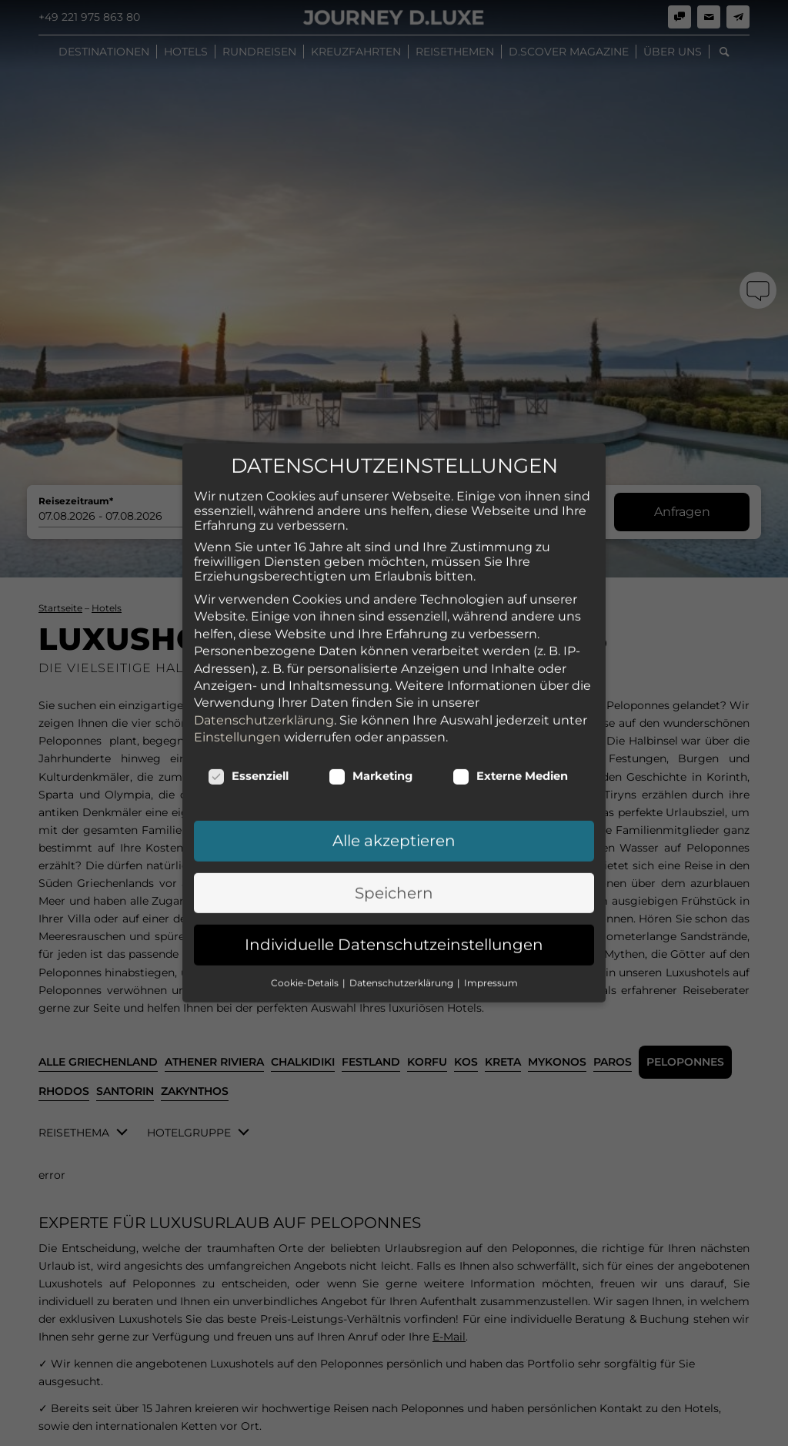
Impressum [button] (491, 631)
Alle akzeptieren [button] (394, 489)
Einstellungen (237, 385)
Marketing (370, 424)
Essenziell (248, 424)
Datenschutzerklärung (264, 368)
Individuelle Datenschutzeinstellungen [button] (394, 593)
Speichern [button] (394, 541)
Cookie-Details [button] (306, 631)
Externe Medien (510, 424)
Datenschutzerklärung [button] (402, 631)
